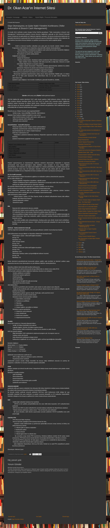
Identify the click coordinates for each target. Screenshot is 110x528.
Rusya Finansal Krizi (83, 139)
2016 (78, 107)
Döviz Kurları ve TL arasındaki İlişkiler (87, 206)
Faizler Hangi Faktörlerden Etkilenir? (87, 209)
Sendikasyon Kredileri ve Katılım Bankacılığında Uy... (86, 226)
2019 (78, 100)
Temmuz (80, 252)
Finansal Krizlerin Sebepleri (85, 157)
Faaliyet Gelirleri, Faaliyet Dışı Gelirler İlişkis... (90, 211)
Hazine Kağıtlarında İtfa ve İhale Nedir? (88, 204)
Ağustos (80, 249)
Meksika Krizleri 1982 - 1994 (85, 152)
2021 (78, 96)
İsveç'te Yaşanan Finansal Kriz (86, 142)
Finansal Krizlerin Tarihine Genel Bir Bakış (89, 154)
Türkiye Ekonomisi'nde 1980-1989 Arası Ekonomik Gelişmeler (87, 328)
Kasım (80, 242)
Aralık (80, 118)
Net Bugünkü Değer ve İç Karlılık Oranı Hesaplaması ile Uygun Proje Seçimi (87, 268)
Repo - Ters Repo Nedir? (84, 202)
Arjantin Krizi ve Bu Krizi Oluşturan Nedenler (89, 150)
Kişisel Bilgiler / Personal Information (46, 17)
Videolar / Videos (27, 17)
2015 (78, 110)
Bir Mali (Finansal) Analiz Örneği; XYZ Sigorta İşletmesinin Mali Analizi (88, 293)
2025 (78, 87)
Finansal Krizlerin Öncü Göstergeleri (87, 185)
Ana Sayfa (38, 516)
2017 (78, 105)
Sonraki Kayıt (11, 516)
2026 (78, 85)
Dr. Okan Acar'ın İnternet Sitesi (31, 8)
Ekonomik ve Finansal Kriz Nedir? (87, 161)
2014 (78, 112)
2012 (78, 116)
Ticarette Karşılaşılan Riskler (85, 190)
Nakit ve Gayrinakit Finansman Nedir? (88, 213)
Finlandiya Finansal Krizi (84, 144)
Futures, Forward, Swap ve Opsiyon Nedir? (89, 200)
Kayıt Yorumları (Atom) (18, 519)
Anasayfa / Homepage (13, 17)
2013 (78, 114)
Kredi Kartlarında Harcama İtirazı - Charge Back (89, 260)
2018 (78, 103)
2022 (78, 94)
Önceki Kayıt (65, 516)
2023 (78, 91)
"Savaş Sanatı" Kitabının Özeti (84, 338)
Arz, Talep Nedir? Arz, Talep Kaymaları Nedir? (88, 310)
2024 (78, 89)
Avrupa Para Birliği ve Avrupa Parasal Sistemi (90, 124)
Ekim (79, 245)
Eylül (79, 247)
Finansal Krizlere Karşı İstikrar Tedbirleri (88, 159)
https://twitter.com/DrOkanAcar (83, 25)
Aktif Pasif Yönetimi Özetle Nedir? (87, 215)
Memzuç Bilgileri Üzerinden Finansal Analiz (88, 301)
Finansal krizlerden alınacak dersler (87, 137)
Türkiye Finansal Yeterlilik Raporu (86, 236)
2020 (78, 98)
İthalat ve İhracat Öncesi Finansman (87, 188)
